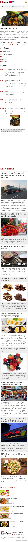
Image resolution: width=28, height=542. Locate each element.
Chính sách (24, 540)
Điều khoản (18, 540)
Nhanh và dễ (21, 6)
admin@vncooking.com (19, 534)
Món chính (14, 6)
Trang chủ (2, 6)
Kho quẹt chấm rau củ (5, 8)
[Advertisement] (14, 151)
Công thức (8, 6)
